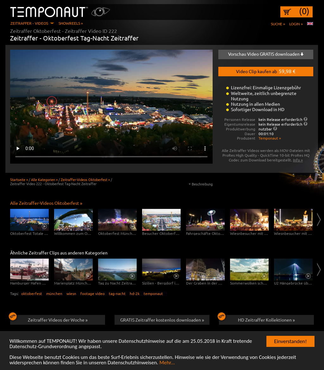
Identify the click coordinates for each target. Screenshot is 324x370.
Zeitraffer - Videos (29, 23)
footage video (92, 293)
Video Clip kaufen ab (266, 71)
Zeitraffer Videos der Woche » (49, 319)
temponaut (153, 293)
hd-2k (135, 293)
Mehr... (167, 363)
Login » (296, 23)
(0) (304, 11)
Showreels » (71, 23)
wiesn (71, 293)
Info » (298, 159)
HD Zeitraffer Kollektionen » (257, 319)
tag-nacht (117, 293)
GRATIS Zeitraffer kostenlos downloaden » (162, 320)
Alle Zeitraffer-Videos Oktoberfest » (46, 203)
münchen (54, 293)
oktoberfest (31, 293)
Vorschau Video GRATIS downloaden (265, 54)
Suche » (278, 23)
